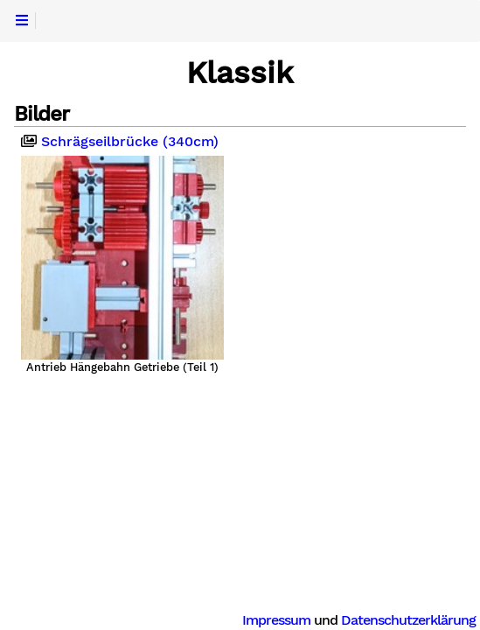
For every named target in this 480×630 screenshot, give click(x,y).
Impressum (276, 620)
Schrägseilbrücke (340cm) (120, 142)
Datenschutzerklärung (408, 620)
